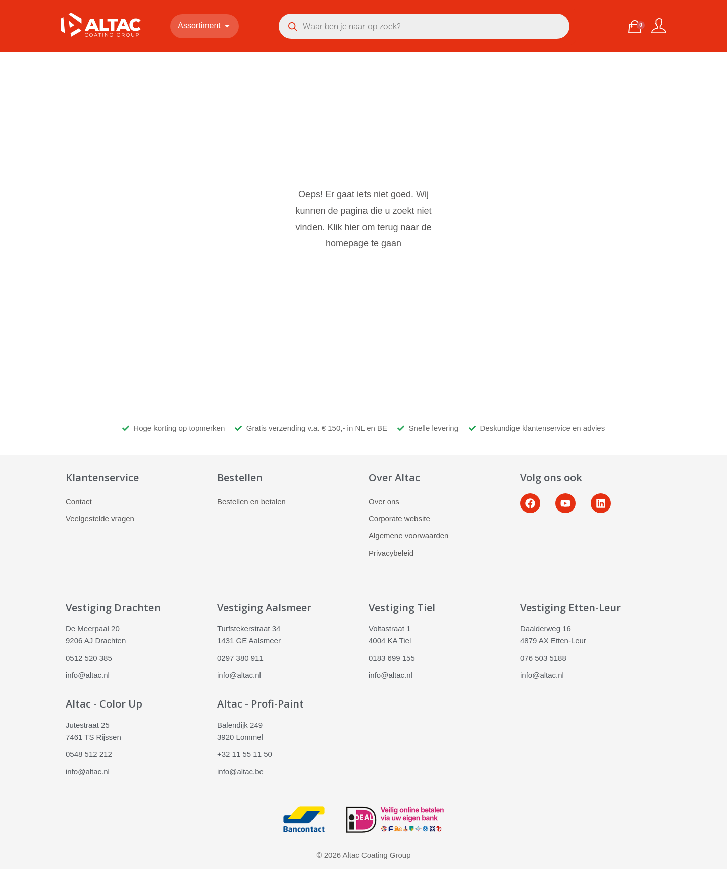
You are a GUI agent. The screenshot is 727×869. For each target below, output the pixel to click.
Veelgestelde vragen (100, 518)
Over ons (384, 501)
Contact (79, 501)
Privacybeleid (391, 553)
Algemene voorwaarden (408, 535)
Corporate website (399, 518)
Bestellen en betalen (251, 501)
